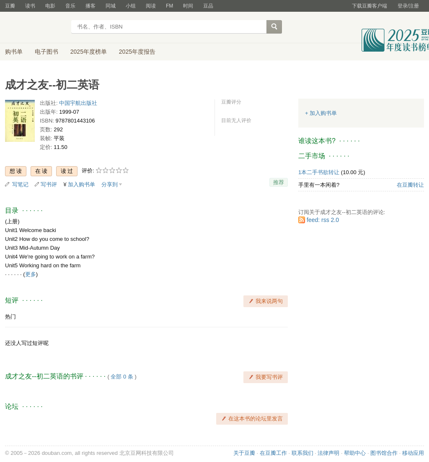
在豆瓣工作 (273, 453)
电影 (50, 6)
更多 (30, 274)
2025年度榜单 (88, 51)
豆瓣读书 (35, 27)
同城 (111, 6)
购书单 (14, 51)
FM (169, 6)
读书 (30, 6)
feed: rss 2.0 (323, 220)
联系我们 (302, 453)
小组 (131, 6)
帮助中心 (355, 453)
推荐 (278, 182)
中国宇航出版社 (78, 103)
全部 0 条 (122, 376)
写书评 (49, 184)
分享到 (109, 184)
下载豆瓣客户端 (369, 6)
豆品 (208, 6)
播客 (90, 6)
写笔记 (20, 184)
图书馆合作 (384, 453)
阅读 (151, 6)
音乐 (70, 6)
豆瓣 (10, 6)
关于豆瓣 (244, 453)
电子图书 (46, 51)
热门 (10, 316)
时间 (188, 6)
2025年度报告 (137, 51)
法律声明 (328, 453)
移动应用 (413, 453)
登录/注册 (408, 6)
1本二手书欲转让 (318, 172)
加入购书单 (81, 184)
